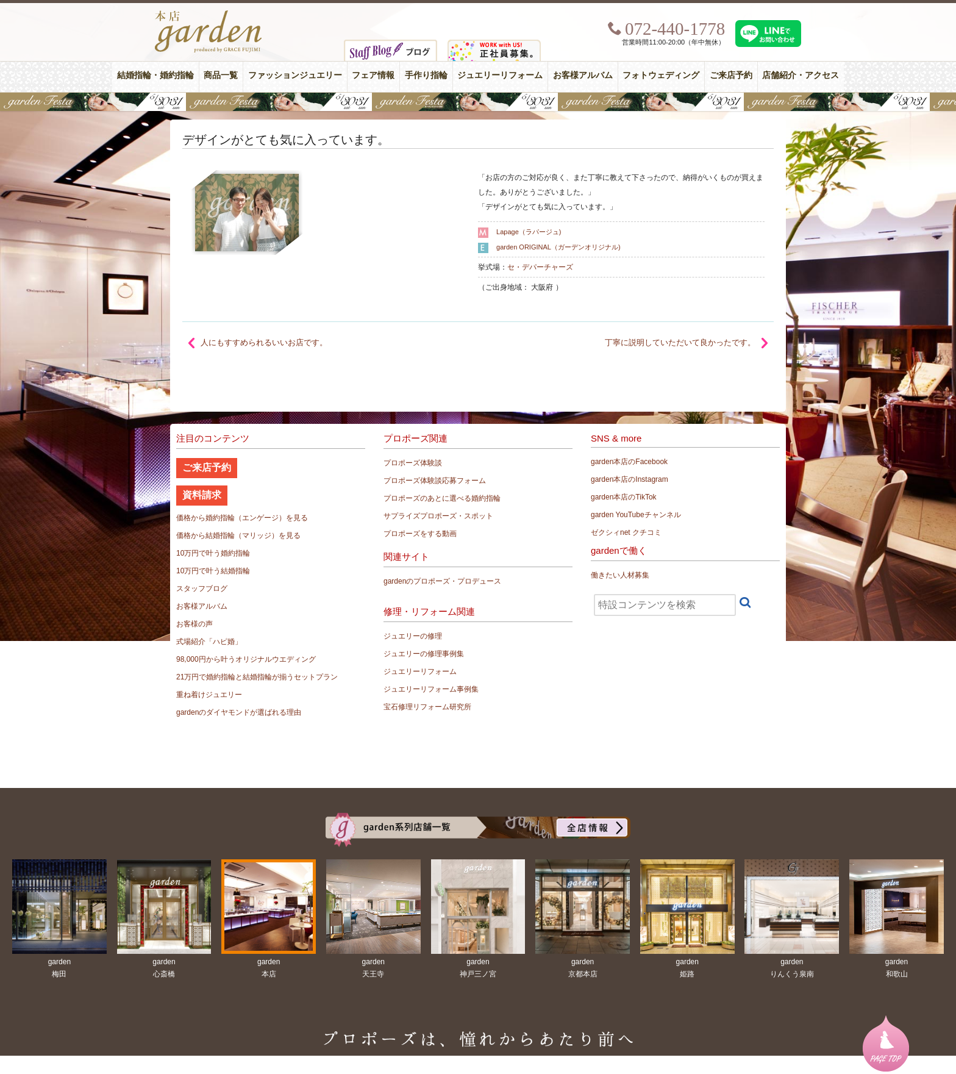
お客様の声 (194, 624)
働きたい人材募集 (620, 575)
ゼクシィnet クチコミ (626, 532)
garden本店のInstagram (629, 479)
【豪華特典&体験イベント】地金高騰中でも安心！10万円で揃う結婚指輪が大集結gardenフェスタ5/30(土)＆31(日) (478, 102)
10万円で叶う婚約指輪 (213, 553)
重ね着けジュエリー (209, 694)
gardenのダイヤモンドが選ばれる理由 (238, 712)
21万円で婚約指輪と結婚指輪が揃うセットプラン (257, 677)
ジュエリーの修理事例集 (423, 654)
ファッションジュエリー (295, 75)
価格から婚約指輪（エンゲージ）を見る (242, 518)
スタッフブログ (201, 588)
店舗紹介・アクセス (800, 75)
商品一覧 (221, 75)
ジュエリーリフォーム (500, 75)
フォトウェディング (660, 75)
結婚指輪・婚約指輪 (155, 75)
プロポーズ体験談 (412, 463)
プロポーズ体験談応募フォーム (434, 480)
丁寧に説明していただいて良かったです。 (680, 342)
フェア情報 (373, 75)
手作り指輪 (426, 75)
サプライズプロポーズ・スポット (438, 516)
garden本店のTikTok (624, 497)
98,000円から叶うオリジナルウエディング (246, 659)
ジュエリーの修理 (412, 636)
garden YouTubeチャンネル (636, 514)
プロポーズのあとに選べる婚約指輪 (442, 498)
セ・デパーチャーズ (540, 267)
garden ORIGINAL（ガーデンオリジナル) (558, 247)
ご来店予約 (731, 75)
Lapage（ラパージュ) (528, 231)
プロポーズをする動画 (420, 533)
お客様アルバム (583, 75)
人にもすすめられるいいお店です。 (264, 342)
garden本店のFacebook (629, 461)
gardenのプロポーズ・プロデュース (442, 581)
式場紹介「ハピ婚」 (209, 641)
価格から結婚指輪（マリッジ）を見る (238, 535)
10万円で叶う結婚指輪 (213, 571)
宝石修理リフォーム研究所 (427, 707)
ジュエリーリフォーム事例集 (431, 689)
